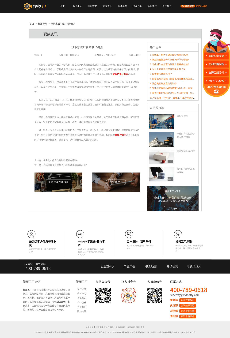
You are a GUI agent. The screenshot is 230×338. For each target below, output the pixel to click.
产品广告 (129, 266)
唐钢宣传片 (182, 116)
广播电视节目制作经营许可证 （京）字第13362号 (141, 332)
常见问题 (89, 327)
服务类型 (122, 6)
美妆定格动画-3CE (186, 151)
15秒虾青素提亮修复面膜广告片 (186, 135)
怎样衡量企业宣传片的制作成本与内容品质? (65, 165)
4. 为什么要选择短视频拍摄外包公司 (168, 69)
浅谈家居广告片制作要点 (63, 24)
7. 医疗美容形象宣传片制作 (163, 83)
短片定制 (81, 289)
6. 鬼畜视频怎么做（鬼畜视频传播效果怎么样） (173, 79)
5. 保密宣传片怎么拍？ (161, 74)
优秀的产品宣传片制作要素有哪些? (60, 160)
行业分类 (137, 6)
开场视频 (172, 266)
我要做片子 (116, 182)
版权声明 (109, 327)
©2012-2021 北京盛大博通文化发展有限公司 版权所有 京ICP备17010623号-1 (66, 332)
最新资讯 (81, 298)
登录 (138, 327)
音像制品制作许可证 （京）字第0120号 (178, 332)
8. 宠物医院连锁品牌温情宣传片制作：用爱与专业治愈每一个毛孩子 (183, 88)
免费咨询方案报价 (58, 182)
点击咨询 (172, 208)
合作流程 (152, 6)
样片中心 (77, 6)
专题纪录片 (194, 266)
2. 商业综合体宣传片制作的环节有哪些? (169, 59)
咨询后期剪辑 (187, 311)
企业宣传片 (108, 266)
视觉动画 (151, 266)
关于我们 (167, 6)
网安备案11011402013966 (109, 332)
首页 (62, 6)
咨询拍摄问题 (187, 305)
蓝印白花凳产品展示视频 (186, 170)
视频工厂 (27, 290)
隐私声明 (99, 327)
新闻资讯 (107, 6)
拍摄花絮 (92, 6)
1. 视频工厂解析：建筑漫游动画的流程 (169, 55)
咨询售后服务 (187, 316)
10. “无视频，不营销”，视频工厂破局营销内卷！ (174, 98)
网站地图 (81, 311)
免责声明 (131, 327)
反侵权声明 (120, 327)
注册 (142, 327)
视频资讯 (42, 24)
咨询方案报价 (187, 300)
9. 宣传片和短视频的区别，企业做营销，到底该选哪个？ (178, 93)
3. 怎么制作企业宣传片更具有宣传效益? (169, 64)
